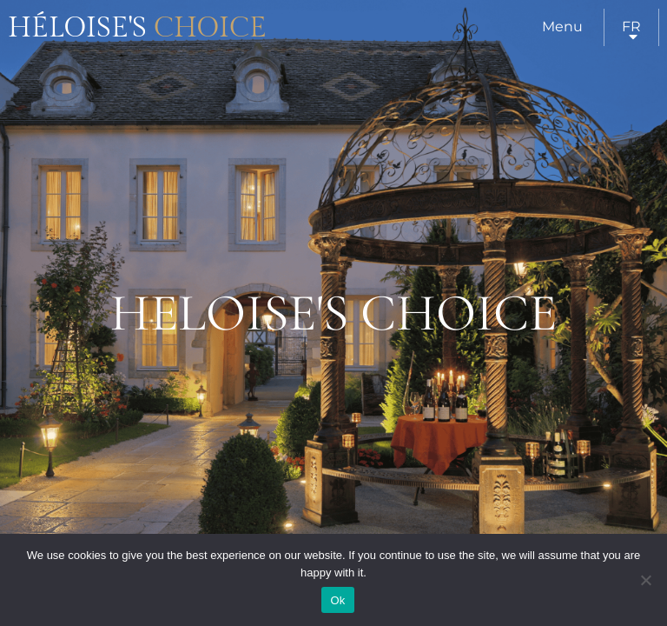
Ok (337, 600)
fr (631, 26)
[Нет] (645, 580)
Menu (562, 26)
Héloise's (137, 27)
